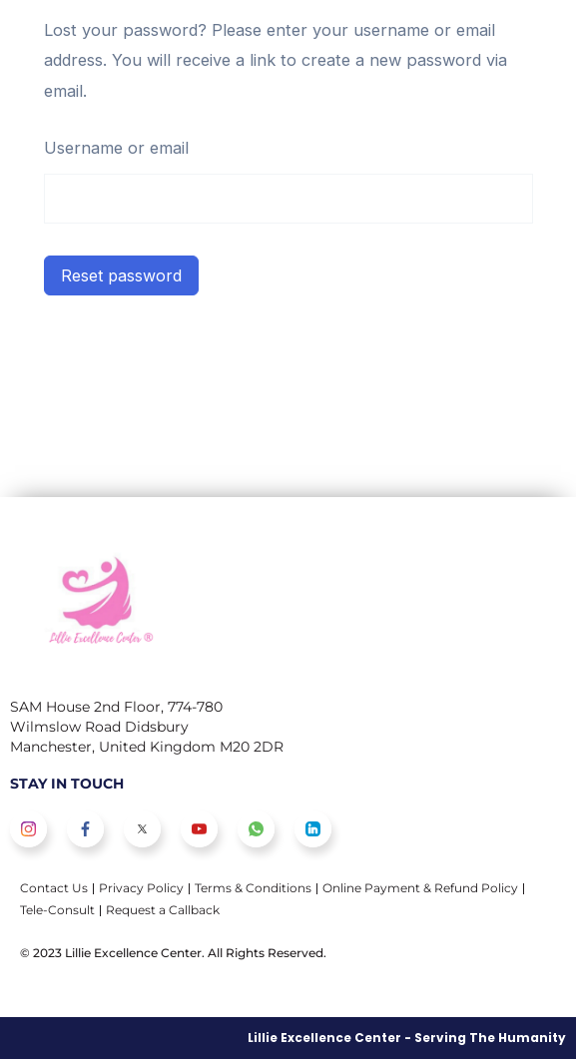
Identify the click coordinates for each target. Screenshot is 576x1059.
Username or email (116, 148)
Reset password (121, 275)
